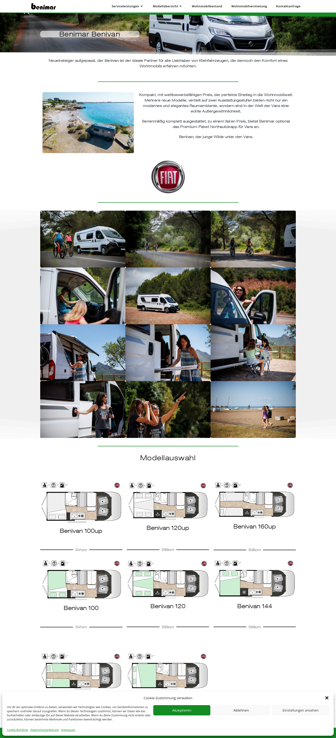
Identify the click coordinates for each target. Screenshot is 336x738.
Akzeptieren (181, 710)
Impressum (68, 730)
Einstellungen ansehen (301, 710)
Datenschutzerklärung (44, 730)
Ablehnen (241, 710)
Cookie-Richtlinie (17, 730)
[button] (327, 698)
